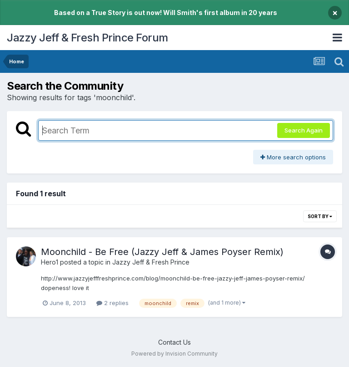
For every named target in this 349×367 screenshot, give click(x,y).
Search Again (303, 130)
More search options (293, 157)
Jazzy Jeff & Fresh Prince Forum (87, 37)
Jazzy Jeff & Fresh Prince (150, 262)
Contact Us (174, 342)
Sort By (320, 216)
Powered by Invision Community (174, 353)
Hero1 (49, 262)
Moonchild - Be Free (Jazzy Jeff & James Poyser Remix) (162, 251)
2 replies (112, 302)
